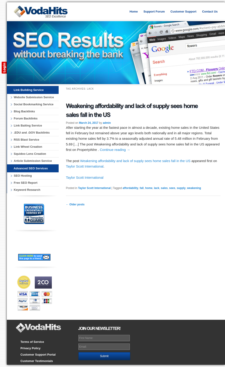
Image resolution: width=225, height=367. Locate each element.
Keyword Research (27, 189)
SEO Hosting (23, 175)
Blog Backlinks (24, 111)
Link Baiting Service (28, 125)
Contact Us (210, 11)
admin (107, 122)
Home (134, 11)
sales (164, 188)
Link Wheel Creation (28, 146)
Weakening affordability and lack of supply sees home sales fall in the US (135, 161)
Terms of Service (32, 342)
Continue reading (115, 150)
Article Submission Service (33, 161)
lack (156, 188)
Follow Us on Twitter (33, 246)
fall (142, 188)
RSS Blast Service (26, 139)
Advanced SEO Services (31, 168)
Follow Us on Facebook (20, 243)
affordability (130, 188)
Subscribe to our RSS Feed (47, 246)
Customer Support (183, 11)
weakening (194, 188)
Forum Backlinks (26, 118)
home (148, 188)
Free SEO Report (26, 182)
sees (172, 188)
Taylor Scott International (84, 166)
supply (181, 188)
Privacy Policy (30, 348)
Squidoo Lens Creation (30, 153)
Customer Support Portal (38, 354)
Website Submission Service (34, 97)
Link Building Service (29, 90)
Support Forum (154, 11)
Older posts (75, 204)
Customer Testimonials (36, 361)
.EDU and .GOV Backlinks (32, 132)
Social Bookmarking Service (34, 104)
